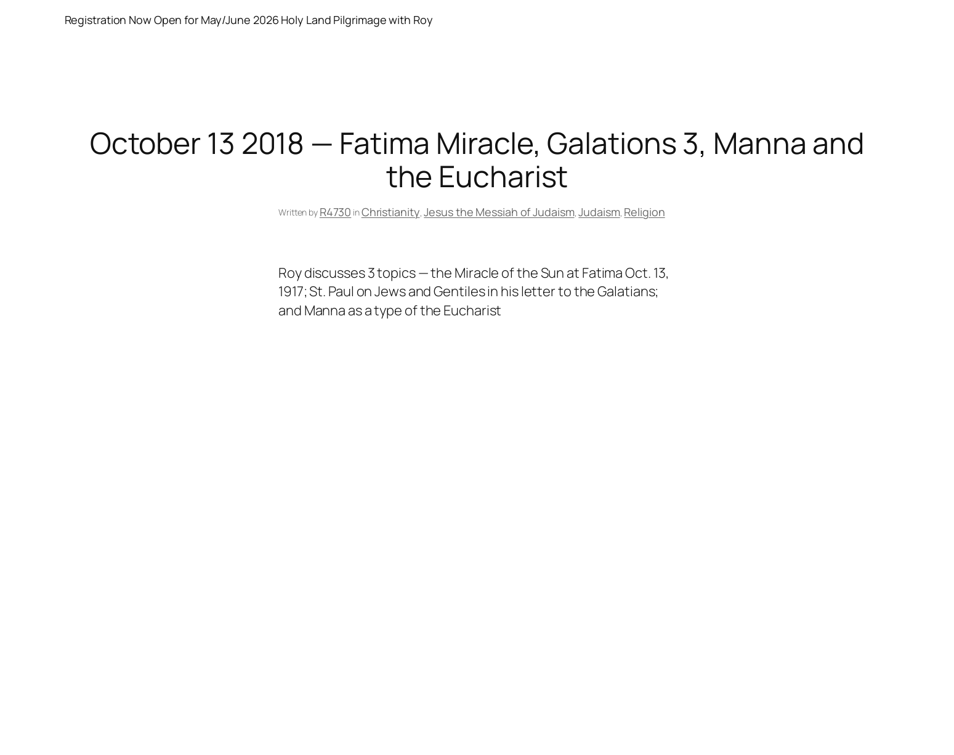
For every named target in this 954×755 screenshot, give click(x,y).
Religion (644, 211)
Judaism (599, 211)
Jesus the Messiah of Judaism (499, 211)
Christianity (391, 211)
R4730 (336, 211)
